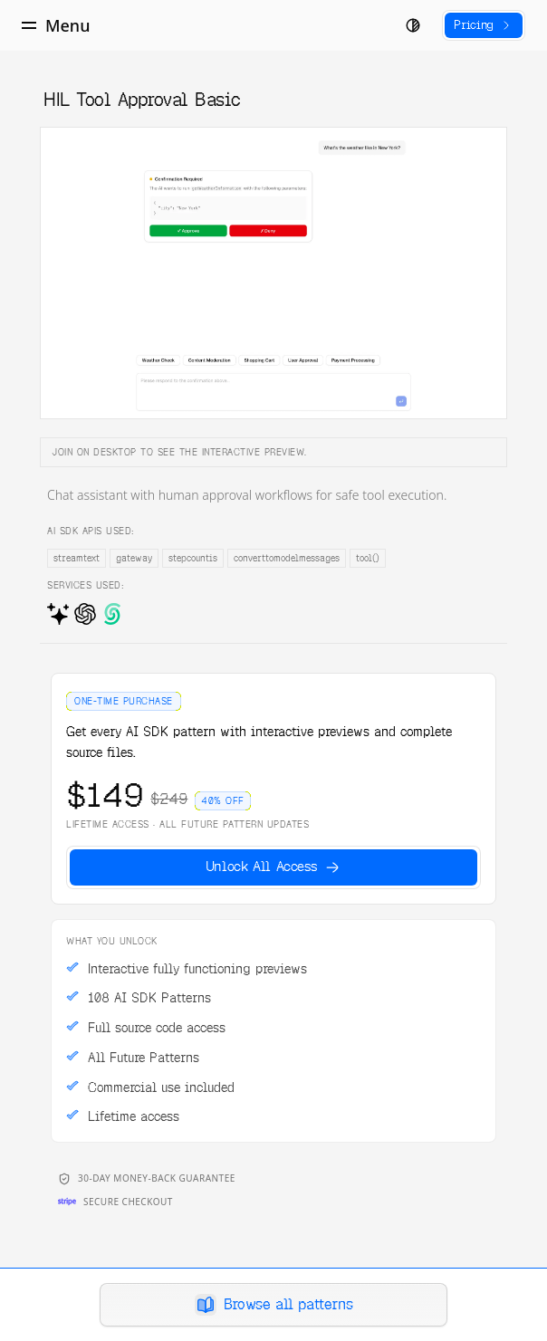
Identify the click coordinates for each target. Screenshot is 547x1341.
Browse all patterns (273, 1305)
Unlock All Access (274, 866)
